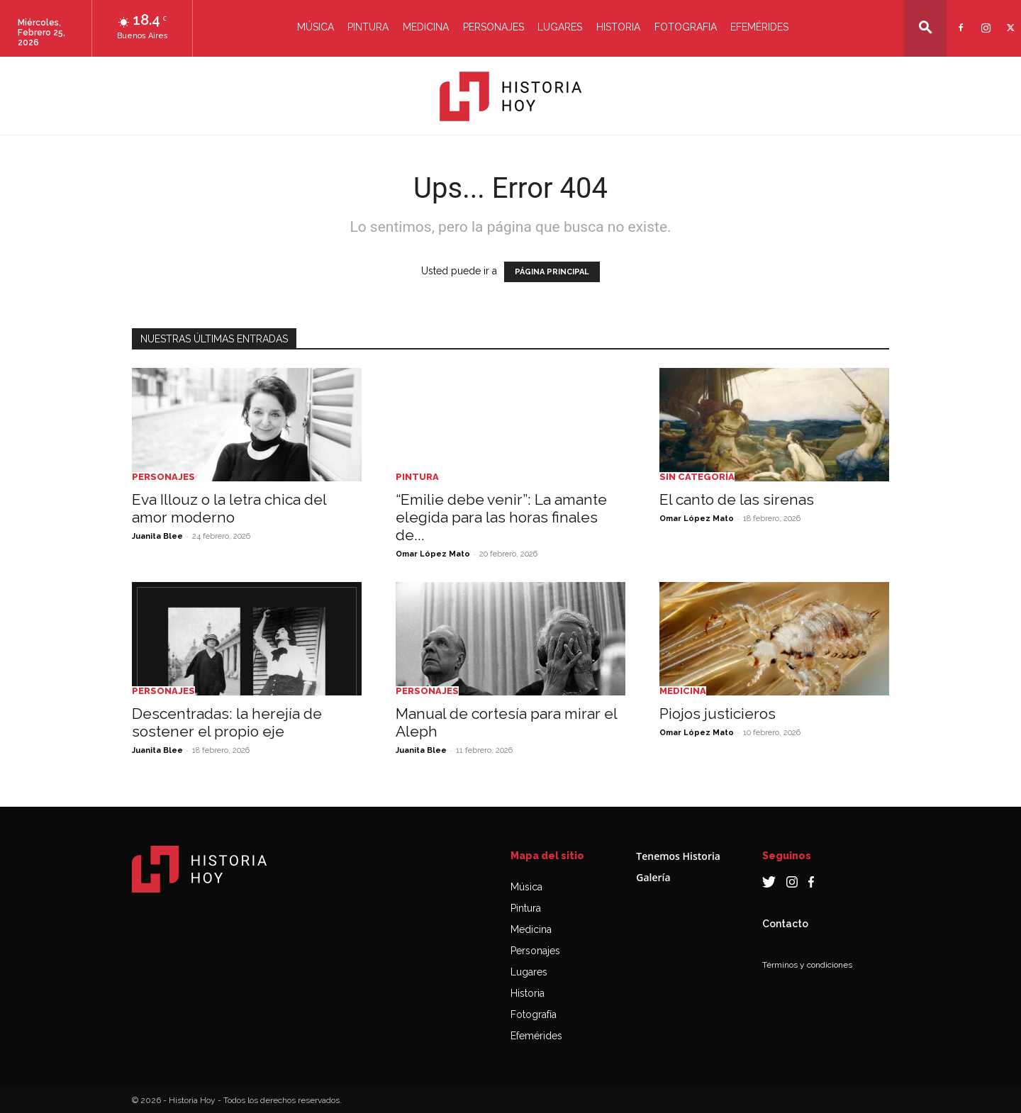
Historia (618, 27)
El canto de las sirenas (736, 499)
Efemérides (759, 27)
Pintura (368, 27)
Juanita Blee (157, 536)
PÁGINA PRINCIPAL (552, 271)
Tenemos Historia (678, 856)
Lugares (559, 27)
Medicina (426, 27)
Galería (653, 877)
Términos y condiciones (807, 965)
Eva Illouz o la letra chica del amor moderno (229, 508)
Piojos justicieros (717, 713)
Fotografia (685, 27)
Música (315, 27)
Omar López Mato (433, 554)
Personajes (493, 27)
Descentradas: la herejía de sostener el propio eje (227, 722)
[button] (925, 27)
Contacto (785, 923)
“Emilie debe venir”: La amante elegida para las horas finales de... (501, 517)
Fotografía (533, 1014)
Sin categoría (697, 476)
